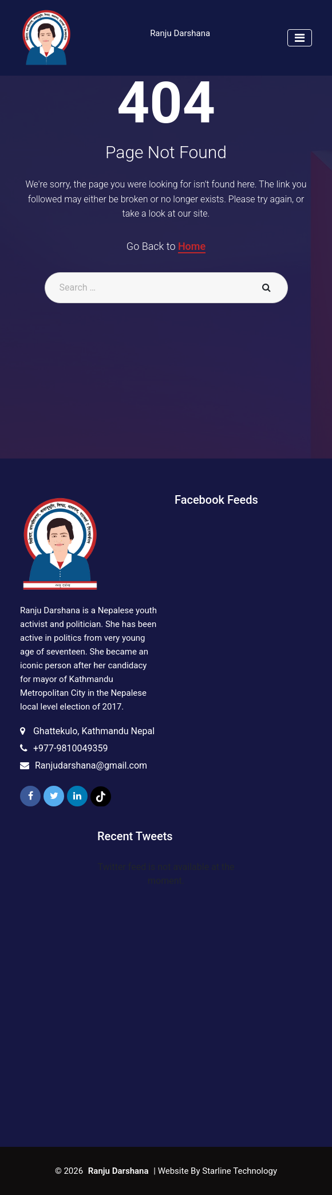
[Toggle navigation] (299, 37)
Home (191, 246)
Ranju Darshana (180, 33)
